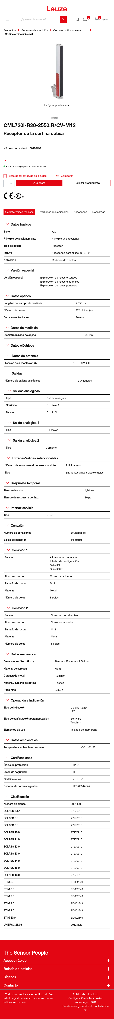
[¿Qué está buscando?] (39, 19)
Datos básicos (18, 224)
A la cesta (39, 182)
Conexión (15, 525)
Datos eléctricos (20, 345)
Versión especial (20, 270)
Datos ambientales (21, 740)
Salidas (14, 373)
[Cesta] (101, 19)
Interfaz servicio (19, 508)
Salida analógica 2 (23, 440)
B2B (93, 1002)
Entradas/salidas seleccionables (32, 458)
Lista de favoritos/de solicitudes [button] (25, 175)
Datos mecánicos (21, 654)
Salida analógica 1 (23, 423)
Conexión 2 (17, 608)
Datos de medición (22, 328)
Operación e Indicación (25, 700)
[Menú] (8, 19)
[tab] (19, 212)
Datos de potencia (22, 356)
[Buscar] (63, 19)
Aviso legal (81, 1002)
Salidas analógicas (24, 391)
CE (85, 1010)
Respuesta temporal (23, 483)
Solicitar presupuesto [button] (87, 182)
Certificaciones (19, 758)
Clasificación (17, 797)
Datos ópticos (18, 296)
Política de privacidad (85, 994)
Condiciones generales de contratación (85, 1006)
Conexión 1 (17, 550)
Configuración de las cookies (85, 998)
